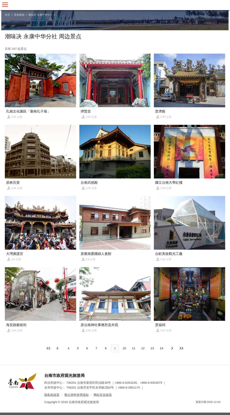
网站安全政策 (103, 394)
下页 (58, 348)
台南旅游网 (115, 5)
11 (133, 348)
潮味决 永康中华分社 (40, 14)
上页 (172, 348)
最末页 (181, 348)
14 (161, 348)
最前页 (49, 348)
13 (152, 348)
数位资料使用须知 (76, 394)
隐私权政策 (51, 394)
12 (143, 348)
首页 (7, 14)
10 (124, 348)
